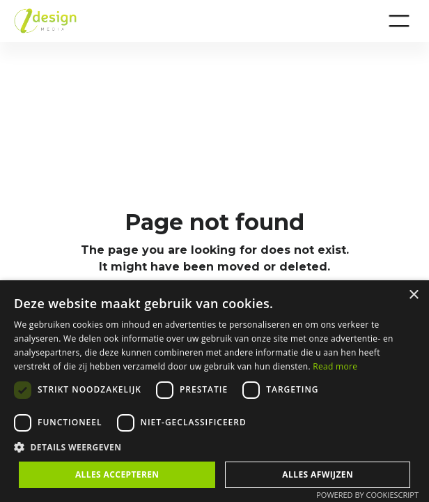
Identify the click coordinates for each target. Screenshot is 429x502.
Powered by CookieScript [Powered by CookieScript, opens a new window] (367, 494)
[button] (399, 21)
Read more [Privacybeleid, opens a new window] (335, 366)
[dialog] (214, 391)
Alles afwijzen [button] (317, 474)
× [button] (413, 295)
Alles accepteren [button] (117, 474)
